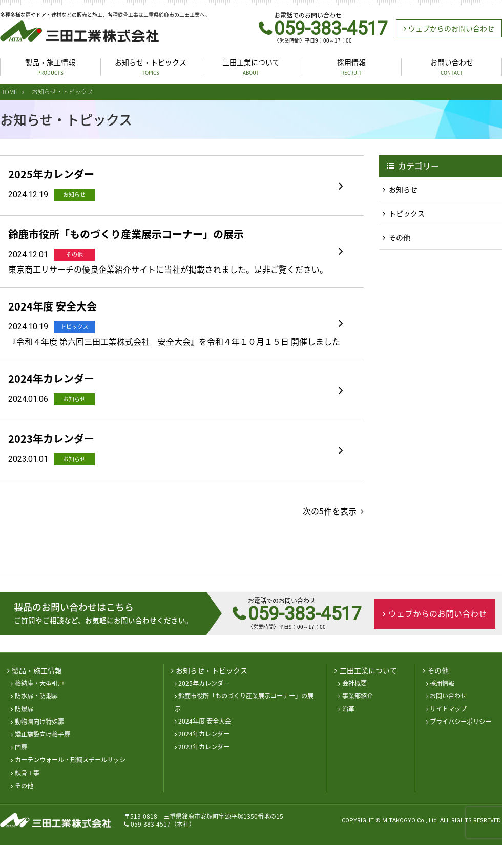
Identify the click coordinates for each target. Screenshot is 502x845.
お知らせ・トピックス (150, 66)
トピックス (407, 213)
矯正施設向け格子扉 (42, 734)
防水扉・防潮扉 (36, 695)
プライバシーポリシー (460, 721)
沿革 (348, 708)
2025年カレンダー (203, 683)
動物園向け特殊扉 (39, 721)
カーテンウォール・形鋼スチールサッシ (70, 760)
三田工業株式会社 (79, 31)
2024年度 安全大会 (204, 721)
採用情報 (351, 66)
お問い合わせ (451, 66)
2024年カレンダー (203, 733)
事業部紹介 (357, 695)
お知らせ (403, 189)
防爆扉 (24, 708)
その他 (399, 237)
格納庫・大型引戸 (39, 683)
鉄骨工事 (27, 772)
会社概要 (354, 683)
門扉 (21, 747)
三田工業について (251, 66)
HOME (8, 91)
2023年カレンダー (203, 746)
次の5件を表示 (330, 511)
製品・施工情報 (50, 66)
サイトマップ (448, 708)
